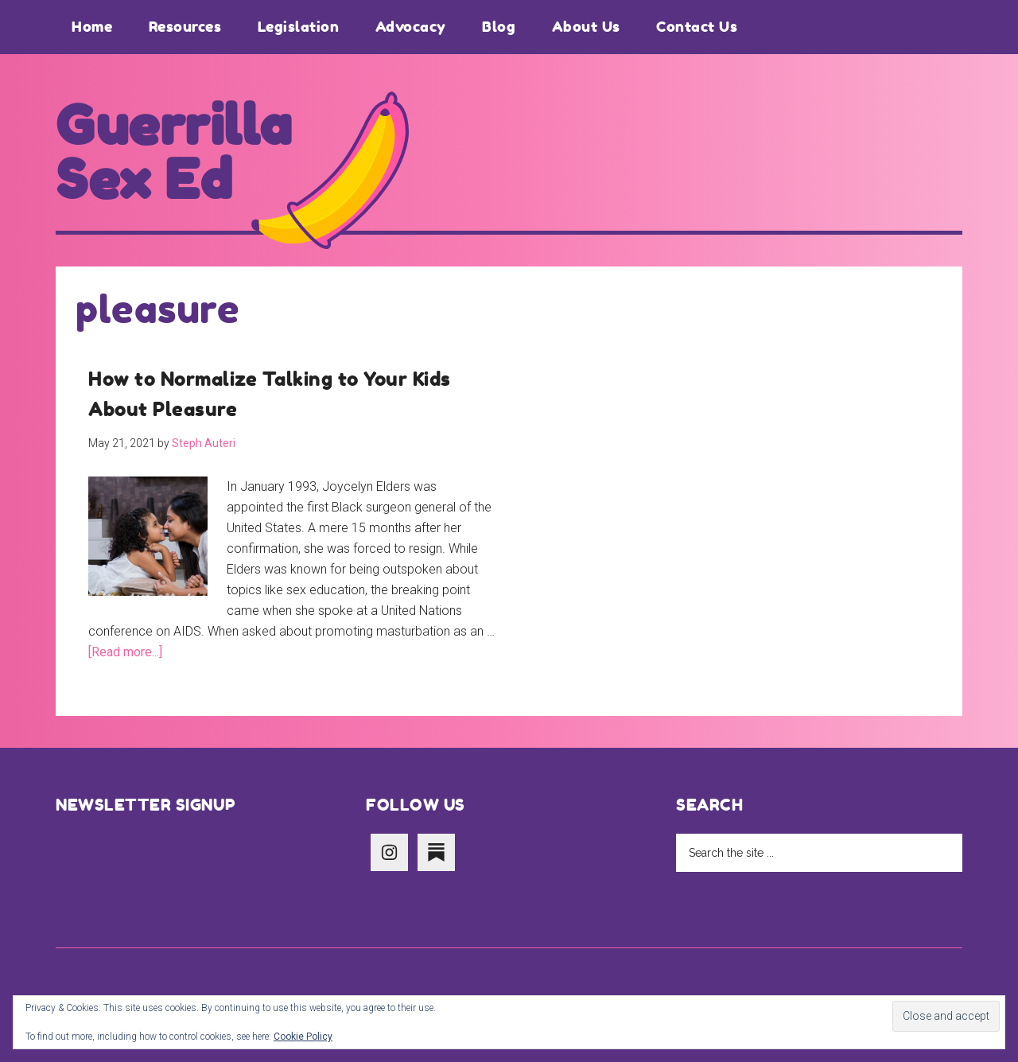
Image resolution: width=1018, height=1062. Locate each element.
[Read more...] (125, 651)
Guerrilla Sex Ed (174, 153)
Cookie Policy (303, 1036)
